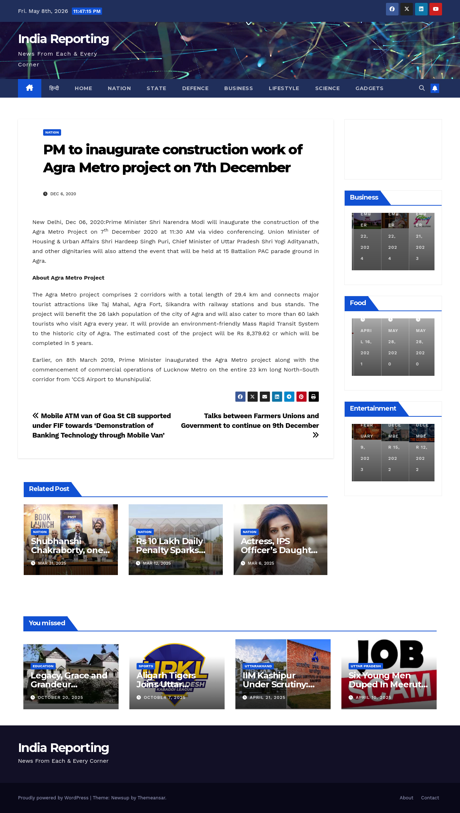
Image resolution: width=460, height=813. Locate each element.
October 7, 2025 (165, 697)
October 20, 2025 (60, 697)
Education (43, 666)
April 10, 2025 (374, 697)
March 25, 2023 (364, 447)
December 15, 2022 (420, 447)
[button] (422, 88)
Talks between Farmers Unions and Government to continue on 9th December (250, 425)
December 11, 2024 (365, 236)
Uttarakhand (258, 666)
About (406, 797)
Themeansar (151, 797)
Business (238, 88)
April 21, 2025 (268, 697)
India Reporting (63, 38)
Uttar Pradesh (366, 666)
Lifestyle (284, 88)
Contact (430, 797)
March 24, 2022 (364, 341)
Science (327, 88)
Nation (119, 88)
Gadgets (369, 88)
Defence (195, 88)
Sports (146, 666)
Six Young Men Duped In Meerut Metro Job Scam (385, 684)
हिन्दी (54, 88)
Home (83, 88)
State (156, 88)
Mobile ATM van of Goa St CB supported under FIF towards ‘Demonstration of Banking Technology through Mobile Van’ (101, 425)
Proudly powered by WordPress (54, 797)
